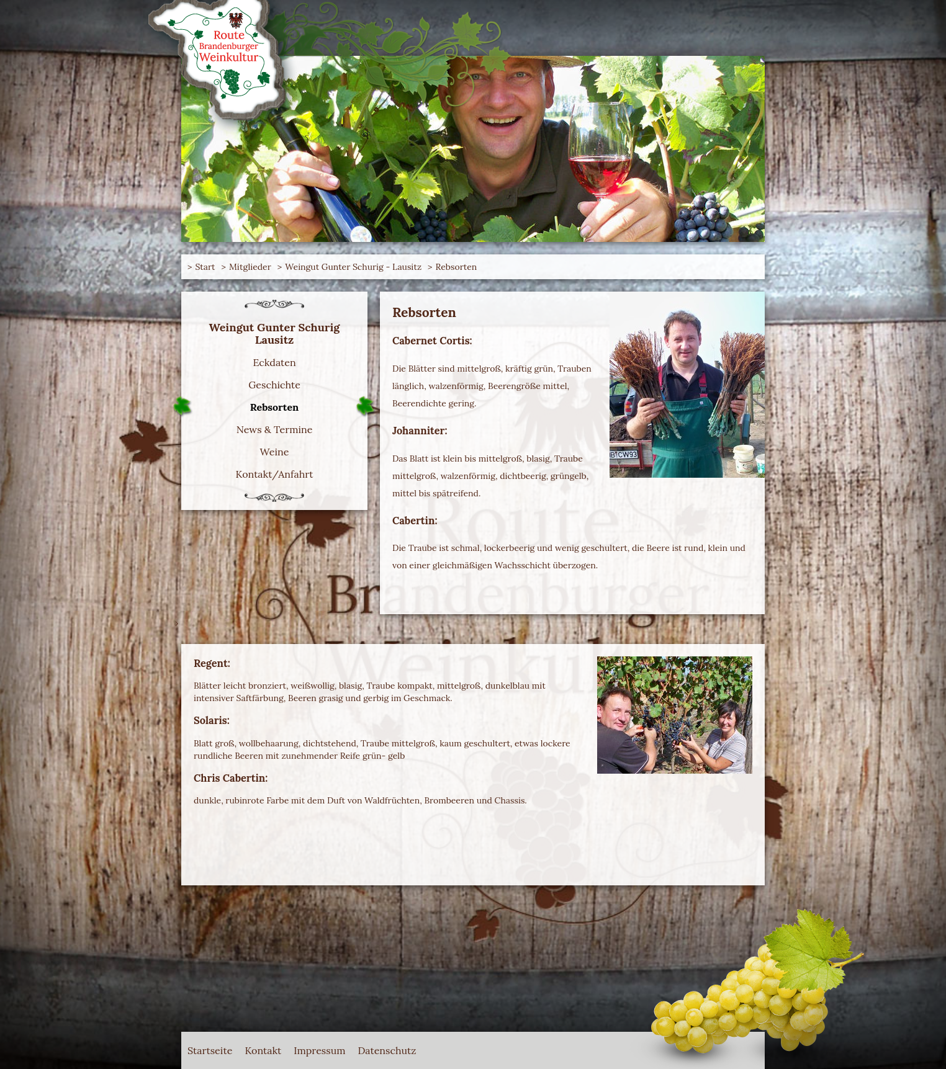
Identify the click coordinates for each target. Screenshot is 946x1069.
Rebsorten (456, 266)
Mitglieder (250, 266)
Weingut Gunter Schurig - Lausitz (353, 266)
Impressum (319, 1050)
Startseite (209, 1050)
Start (205, 266)
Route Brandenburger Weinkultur (237, 62)
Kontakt (263, 1050)
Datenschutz (387, 1050)
